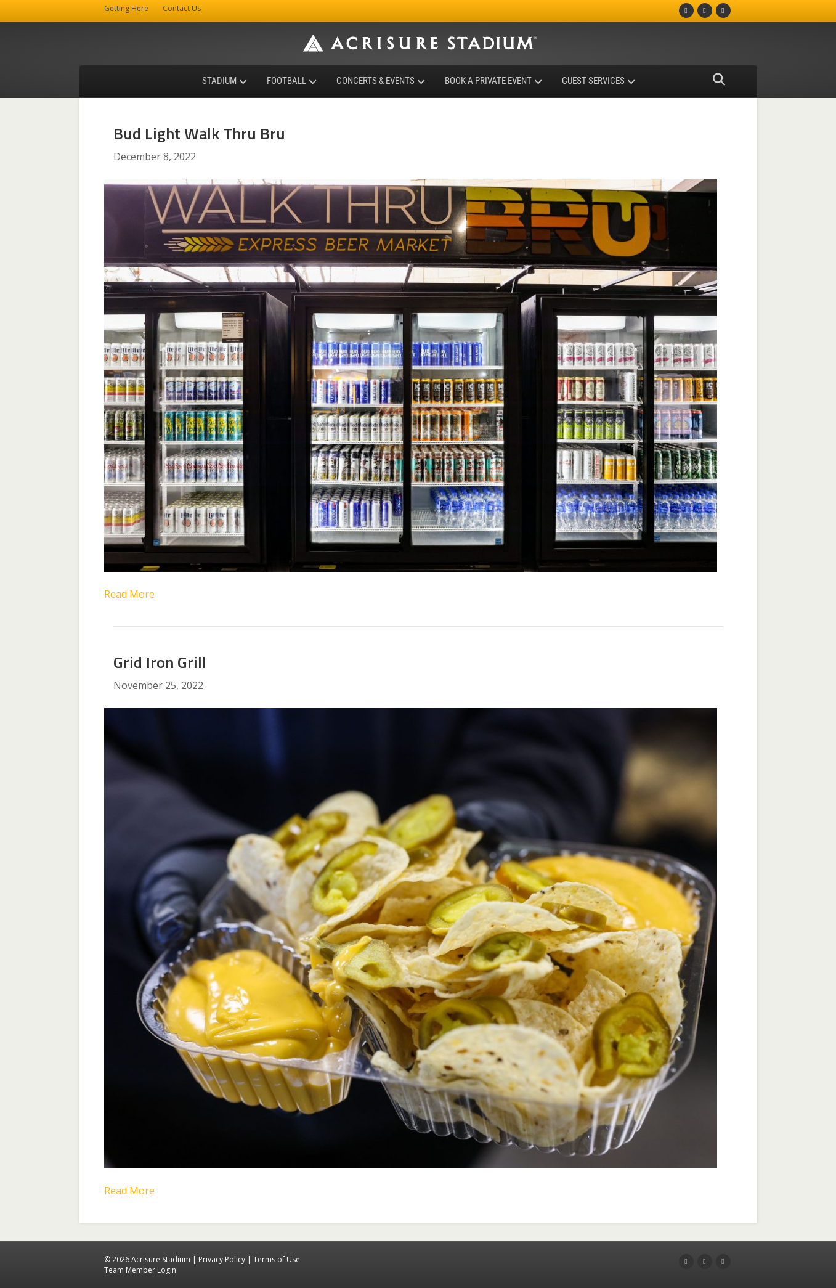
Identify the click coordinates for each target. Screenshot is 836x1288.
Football (286, 80)
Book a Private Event (488, 80)
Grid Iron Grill (159, 662)
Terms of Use (276, 1259)
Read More (129, 594)
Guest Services (593, 80)
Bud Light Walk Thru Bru (199, 133)
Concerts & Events (375, 80)
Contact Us (182, 8)
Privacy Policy (221, 1259)
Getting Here (126, 8)
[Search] (715, 79)
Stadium (219, 80)
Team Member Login (140, 1270)
